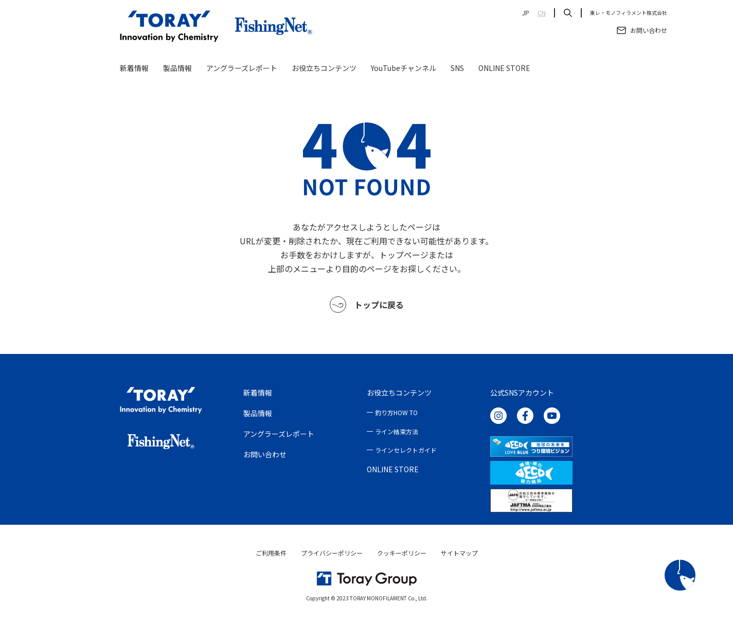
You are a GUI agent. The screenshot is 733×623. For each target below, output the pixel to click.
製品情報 (177, 68)
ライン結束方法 (396, 431)
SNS (457, 68)
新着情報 (134, 68)
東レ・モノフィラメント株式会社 (628, 12)
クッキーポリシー (401, 552)
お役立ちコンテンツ (324, 68)
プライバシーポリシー (332, 552)
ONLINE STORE (504, 68)
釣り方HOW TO (396, 412)
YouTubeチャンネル (403, 68)
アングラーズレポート (241, 68)
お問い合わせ (265, 454)
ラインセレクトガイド (406, 450)
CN (542, 13)
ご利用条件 (271, 552)
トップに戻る (367, 304)
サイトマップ (459, 552)
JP (525, 13)
